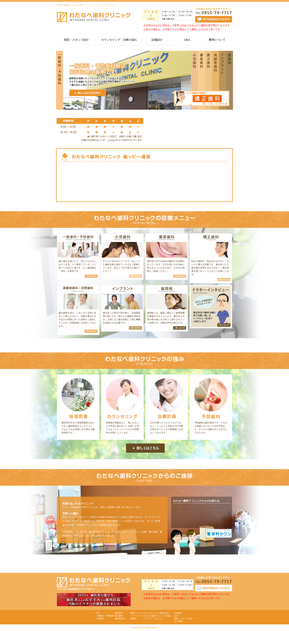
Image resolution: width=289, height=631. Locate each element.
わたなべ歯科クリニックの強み (157, 616)
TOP (98, 613)
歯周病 (133, 618)
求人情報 (178, 621)
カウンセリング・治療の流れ (119, 39)
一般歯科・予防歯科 (105, 616)
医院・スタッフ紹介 (76, 39)
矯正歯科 (119, 616)
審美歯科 (119, 613)
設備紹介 (157, 39)
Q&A (187, 39)
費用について (217, 39)
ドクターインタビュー (153, 618)
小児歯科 (100, 618)
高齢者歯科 (120, 618)
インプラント (136, 616)
